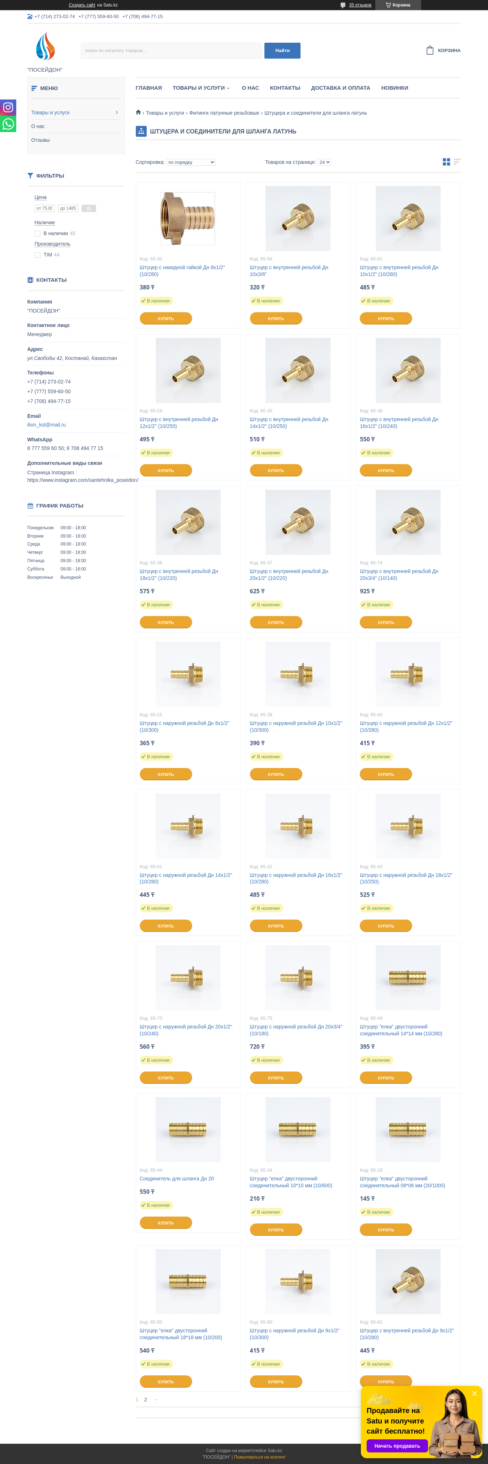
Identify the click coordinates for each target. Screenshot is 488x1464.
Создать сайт (82, 5)
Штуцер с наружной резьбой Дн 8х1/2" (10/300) (184, 726)
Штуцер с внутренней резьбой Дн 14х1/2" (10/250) (289, 422)
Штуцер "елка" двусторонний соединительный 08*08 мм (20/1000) (402, 1182)
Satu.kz (275, 1450)
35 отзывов (360, 5)
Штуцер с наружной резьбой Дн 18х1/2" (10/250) (406, 878)
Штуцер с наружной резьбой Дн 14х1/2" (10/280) (186, 878)
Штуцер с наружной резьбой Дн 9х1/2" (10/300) (295, 1334)
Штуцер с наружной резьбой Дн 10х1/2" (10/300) (296, 726)
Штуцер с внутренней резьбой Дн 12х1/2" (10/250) (179, 422)
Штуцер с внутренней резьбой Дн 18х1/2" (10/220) (179, 574)
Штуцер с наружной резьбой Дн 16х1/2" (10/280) (296, 878)
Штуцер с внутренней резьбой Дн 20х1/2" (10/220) (289, 574)
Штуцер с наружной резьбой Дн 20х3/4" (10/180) (296, 1030)
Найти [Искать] (282, 50)
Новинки (394, 87)
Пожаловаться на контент (260, 1457)
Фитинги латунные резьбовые (224, 113)
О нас (38, 126)
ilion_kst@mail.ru (46, 425)
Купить (166, 319)
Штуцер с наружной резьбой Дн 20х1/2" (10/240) (186, 1030)
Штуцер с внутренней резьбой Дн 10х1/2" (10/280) (399, 270)
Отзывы (40, 140)
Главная (149, 87)
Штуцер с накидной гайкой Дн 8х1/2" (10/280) (182, 270)
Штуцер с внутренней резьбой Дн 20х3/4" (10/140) (399, 574)
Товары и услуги (50, 112)
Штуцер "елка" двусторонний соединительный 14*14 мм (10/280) (401, 1030)
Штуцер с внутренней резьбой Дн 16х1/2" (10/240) (399, 422)
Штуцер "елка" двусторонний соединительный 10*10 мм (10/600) (291, 1182)
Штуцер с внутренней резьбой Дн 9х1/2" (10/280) (407, 1334)
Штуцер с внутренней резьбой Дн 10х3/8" (289, 270)
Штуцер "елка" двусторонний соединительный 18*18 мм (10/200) (181, 1334)
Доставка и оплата (340, 87)
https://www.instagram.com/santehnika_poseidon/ (82, 480)
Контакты (285, 87)
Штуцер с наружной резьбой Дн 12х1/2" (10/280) (406, 726)
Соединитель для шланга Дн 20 (177, 1178)
